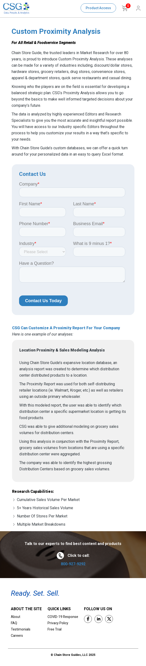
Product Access (98, 8)
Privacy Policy (58, 623)
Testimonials (20, 629)
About (15, 617)
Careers (17, 635)
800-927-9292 (73, 564)
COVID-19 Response (63, 617)
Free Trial (55, 629)
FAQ (14, 623)
